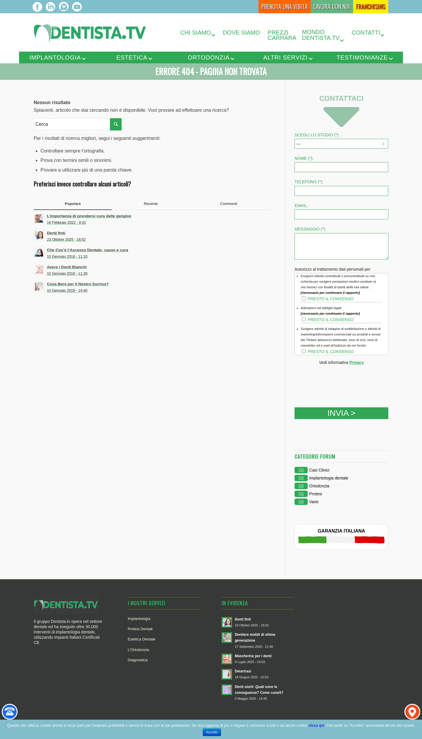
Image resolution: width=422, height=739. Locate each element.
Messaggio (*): (310, 229)
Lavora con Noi (332, 6)
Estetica (131, 57)
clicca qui (316, 725)
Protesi (315, 493)
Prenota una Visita (284, 6)
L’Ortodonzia (138, 650)
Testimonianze (362, 57)
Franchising (370, 6)
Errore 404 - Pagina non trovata (211, 71)
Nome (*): (304, 158)
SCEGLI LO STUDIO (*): (317, 135)
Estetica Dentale (142, 639)
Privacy (356, 362)
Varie (314, 501)
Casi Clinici (319, 470)
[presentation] (339, 381)
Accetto (212, 732)
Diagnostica (138, 660)
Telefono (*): (309, 181)
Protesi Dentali (140, 629)
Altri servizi (285, 57)
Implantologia (55, 57)
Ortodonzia (209, 57)
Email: (301, 205)
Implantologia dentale (328, 478)
